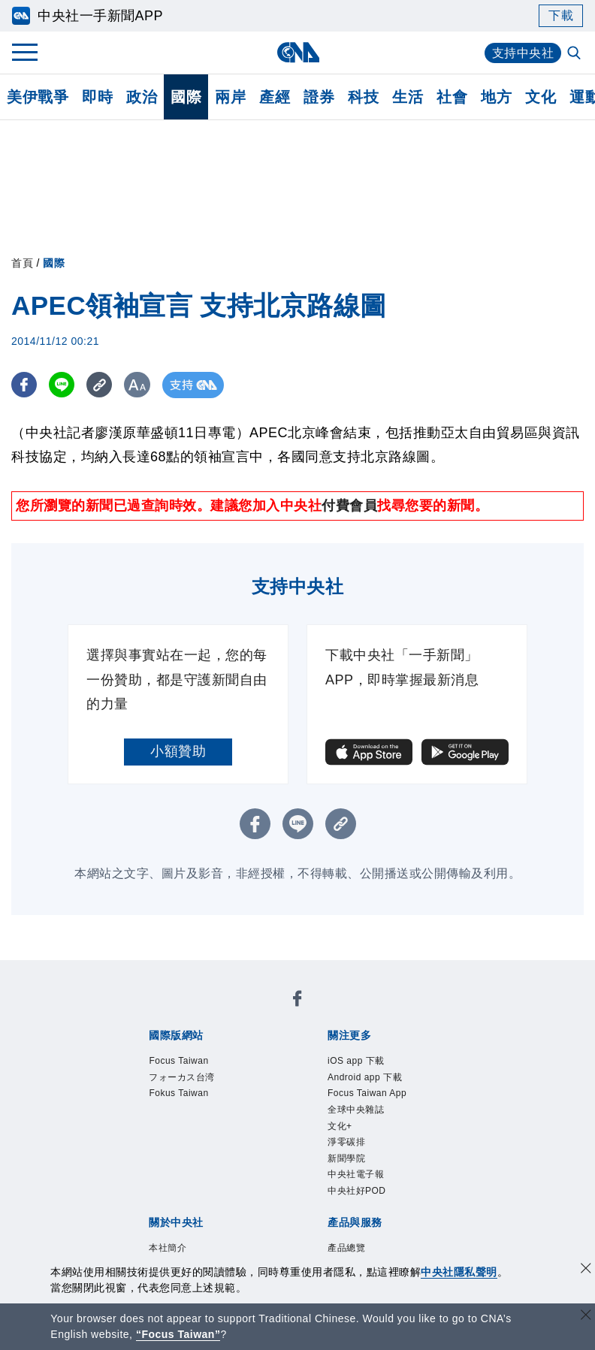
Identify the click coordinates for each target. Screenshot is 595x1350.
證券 (319, 97)
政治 (141, 97)
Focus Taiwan (178, 1061)
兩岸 (230, 97)
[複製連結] (101, 385)
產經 (274, 97)
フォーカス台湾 (182, 1077)
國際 (186, 97)
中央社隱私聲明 (459, 1272)
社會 (451, 97)
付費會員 (349, 505)
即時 (97, 97)
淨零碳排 (346, 1142)
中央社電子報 (356, 1174)
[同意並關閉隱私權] (586, 1270)
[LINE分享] (63, 385)
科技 (363, 97)
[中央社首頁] (298, 52)
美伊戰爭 (37, 97)
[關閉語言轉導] (586, 1316)
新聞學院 (346, 1158)
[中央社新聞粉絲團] (297, 1001)
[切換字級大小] (139, 385)
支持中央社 (523, 53)
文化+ (340, 1126)
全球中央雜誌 (356, 1109)
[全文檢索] (575, 54)
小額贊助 (178, 751)
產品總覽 (346, 1248)
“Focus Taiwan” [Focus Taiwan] (178, 1334)
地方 (496, 97)
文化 (540, 97)
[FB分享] (24, 385)
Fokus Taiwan (178, 1093)
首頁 (22, 263)
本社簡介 (167, 1248)
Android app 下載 (365, 1077)
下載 (560, 15)
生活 (407, 97)
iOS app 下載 (356, 1061)
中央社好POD (357, 1190)
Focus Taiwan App (367, 1093)
